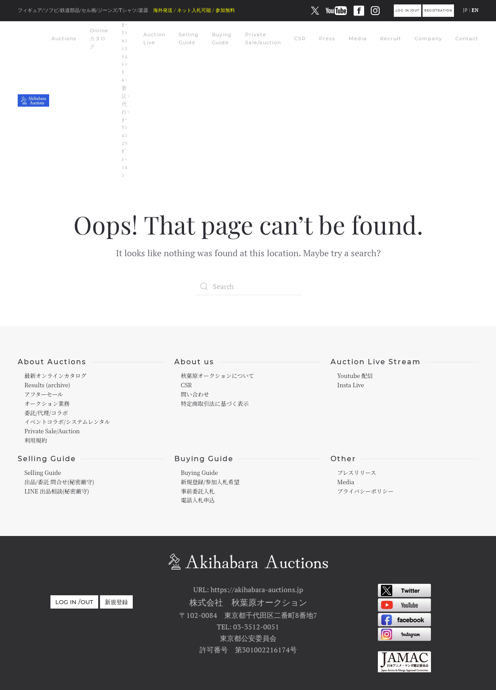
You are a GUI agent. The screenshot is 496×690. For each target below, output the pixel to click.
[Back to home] (34, 100)
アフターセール (43, 394)
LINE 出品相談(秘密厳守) (56, 491)
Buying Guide (222, 38)
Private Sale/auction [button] (263, 38)
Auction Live (154, 38)
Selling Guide (189, 38)
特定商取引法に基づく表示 (215, 403)
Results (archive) (47, 385)
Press (327, 38)
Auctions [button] (64, 38)
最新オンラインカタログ (55, 375)
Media (358, 38)
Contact (466, 38)
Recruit (390, 38)
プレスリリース (356, 472)
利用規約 (35, 440)
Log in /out (407, 10)
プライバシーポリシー (365, 491)
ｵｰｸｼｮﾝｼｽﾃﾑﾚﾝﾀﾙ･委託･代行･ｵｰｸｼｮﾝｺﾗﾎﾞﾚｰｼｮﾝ (126, 100)
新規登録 (116, 601)
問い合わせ (195, 394)
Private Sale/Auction (52, 431)
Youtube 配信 (355, 375)
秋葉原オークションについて (217, 375)
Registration (438, 10)
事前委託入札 (198, 491)
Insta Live (350, 385)
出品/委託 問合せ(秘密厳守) (59, 482)
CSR (300, 38)
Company (428, 38)
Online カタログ (99, 38)
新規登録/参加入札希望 (210, 482)
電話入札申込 (198, 500)
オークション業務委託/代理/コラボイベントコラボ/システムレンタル (67, 412)
